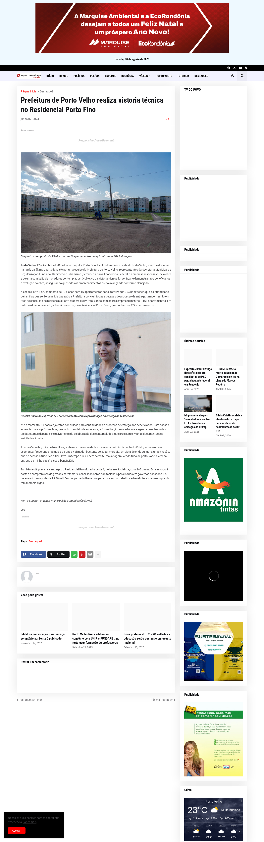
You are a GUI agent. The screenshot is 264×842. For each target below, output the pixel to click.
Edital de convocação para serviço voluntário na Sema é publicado (43, 636)
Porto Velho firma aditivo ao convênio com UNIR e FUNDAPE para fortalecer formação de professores (96, 638)
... (37, 572)
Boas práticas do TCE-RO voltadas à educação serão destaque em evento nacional (147, 638)
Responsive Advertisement (96, 140)
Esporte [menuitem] (110, 76)
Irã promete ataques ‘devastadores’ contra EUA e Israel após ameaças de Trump (197, 421)
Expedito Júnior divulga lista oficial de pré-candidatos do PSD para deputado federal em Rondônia (198, 376)
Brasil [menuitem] (63, 76)
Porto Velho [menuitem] (164, 76)
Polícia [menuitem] (94, 76)
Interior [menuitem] (183, 76)
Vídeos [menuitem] (143, 76)
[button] (232, 76)
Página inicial (29, 91)
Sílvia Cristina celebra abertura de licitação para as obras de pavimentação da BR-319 (229, 423)
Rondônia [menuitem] (127, 76)
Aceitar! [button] (17, 830)
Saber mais (29, 822)
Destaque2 (46, 91)
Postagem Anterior (30, 699)
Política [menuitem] (79, 76)
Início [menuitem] (50, 76)
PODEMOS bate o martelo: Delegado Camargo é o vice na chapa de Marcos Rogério (227, 376)
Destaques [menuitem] (201, 76)
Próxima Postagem (161, 699)
